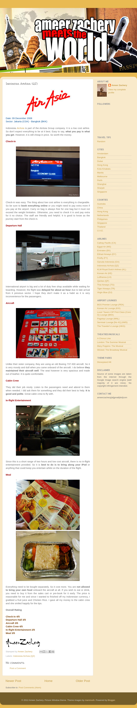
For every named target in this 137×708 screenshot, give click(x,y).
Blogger (111, 700)
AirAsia (20, 128)
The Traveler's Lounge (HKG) (111, 326)
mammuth (89, 700)
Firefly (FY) (102, 258)
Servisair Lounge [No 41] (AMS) (112, 322)
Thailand (101, 227)
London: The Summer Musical (111, 342)
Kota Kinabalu (104, 169)
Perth (99, 180)
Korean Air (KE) (104, 273)
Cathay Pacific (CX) (106, 243)
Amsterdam (102, 153)
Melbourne (102, 176)
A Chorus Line (104, 338)
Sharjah (101, 188)
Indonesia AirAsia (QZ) (24, 656)
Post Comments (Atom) (30, 687)
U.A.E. (100, 230)
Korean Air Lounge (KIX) (108, 308)
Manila (100, 172)
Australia (101, 204)
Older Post (83, 681)
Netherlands (103, 215)
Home (48, 681)
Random (101, 141)
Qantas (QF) (103, 281)
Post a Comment (18, 668)
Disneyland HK (104, 362)
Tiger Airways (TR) (106, 288)
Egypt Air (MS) (104, 246)
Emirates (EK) (104, 250)
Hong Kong (102, 165)
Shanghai (101, 184)
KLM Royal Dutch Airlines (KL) (111, 269)
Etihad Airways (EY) (106, 254)
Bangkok (101, 157)
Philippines (102, 219)
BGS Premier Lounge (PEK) (110, 304)
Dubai (100, 161)
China (100, 207)
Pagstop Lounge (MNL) (108, 318)
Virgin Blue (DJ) (104, 292)
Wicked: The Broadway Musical (112, 350)
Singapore (102, 192)
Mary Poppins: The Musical (110, 346)
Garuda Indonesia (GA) (108, 262)
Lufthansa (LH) (104, 277)
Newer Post (13, 681)
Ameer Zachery (119, 85)
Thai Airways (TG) (105, 285)
